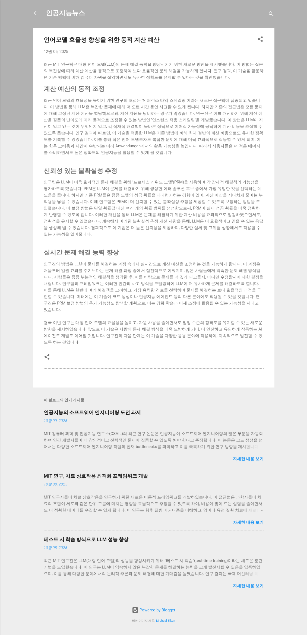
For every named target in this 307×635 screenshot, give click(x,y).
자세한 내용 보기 (248, 458)
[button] (260, 40)
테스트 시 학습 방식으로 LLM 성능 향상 (86, 539)
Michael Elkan (165, 621)
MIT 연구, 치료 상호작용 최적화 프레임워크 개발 (96, 476)
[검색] (271, 15)
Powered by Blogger (153, 610)
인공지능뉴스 (65, 13)
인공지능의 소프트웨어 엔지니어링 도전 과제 (92, 412)
